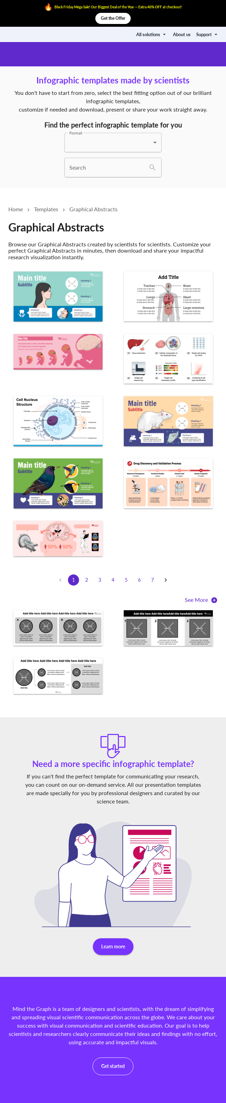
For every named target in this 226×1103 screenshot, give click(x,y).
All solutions (151, 34)
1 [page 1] (73, 580)
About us (182, 34)
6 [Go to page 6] (139, 580)
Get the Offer (113, 18)
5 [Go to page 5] (126, 580)
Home (15, 209)
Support (207, 34)
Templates (46, 209)
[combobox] (113, 142)
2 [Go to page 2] (86, 580)
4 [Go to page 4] (113, 580)
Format (75, 133)
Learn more (113, 946)
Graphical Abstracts (93, 209)
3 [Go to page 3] (99, 580)
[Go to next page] (165, 580)
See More (201, 601)
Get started (113, 1066)
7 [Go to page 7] (152, 580)
